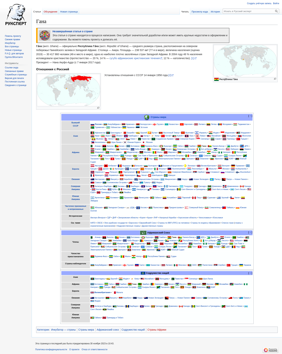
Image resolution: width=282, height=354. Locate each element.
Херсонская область (187, 217)
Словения (229, 172)
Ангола (110, 146)
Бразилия (128, 197)
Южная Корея (134, 142)
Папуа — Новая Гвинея (236, 179)
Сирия (218, 139)
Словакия (214, 172)
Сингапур (205, 139)
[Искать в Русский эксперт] (251, 11)
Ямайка (127, 192)
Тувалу (147, 182)
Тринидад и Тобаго (109, 192)
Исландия (134, 169)
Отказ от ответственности (94, 349)
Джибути (234, 146)
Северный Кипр (196, 207)
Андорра (126, 166)
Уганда (129, 159)
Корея (142, 217)
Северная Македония (181, 172)
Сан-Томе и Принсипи (147, 155)
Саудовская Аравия (165, 139)
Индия (216, 133)
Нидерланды (241, 169)
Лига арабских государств (115, 223)
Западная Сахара (116, 207)
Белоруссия (145, 124)
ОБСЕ (100, 223)
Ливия (247, 149)
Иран (107, 136)
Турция (244, 139)
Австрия (98, 166)
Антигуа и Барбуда (103, 186)
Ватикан (191, 166)
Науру (184, 179)
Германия (240, 166)
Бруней (143, 133)
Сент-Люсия (240, 189)
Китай (168, 136)
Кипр (157, 136)
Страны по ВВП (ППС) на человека (173, 223)
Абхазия (98, 207)
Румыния (144, 172)
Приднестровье (176, 207)
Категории (43, 329)
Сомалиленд (214, 207)
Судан (219, 155)
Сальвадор (170, 189)
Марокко (172, 152)
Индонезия (230, 133)
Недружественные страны (128, 226)
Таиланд (231, 139)
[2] (169, 75)
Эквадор (94, 201)
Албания (112, 166)
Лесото (221, 149)
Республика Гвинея (156, 256)
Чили (237, 197)
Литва (213, 124)
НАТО (92, 223)
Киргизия (188, 124)
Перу (199, 197)
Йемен (119, 136)
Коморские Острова (186, 149)
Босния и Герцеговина (173, 166)
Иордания (245, 133)
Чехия (144, 175)
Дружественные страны (152, 226)
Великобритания (208, 166)
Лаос (191, 136)
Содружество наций (133, 329)
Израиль (203, 133)
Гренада (202, 186)
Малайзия (216, 136)
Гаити (159, 186)
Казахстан (173, 124)
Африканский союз (108, 329)
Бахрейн (130, 133)
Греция (93, 169)
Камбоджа (132, 136)
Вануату (114, 179)
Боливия (114, 197)
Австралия (99, 179)
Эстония (144, 127)
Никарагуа (141, 189)
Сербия (200, 172)
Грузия (160, 124)
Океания (76, 179)
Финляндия (245, 172)
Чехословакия (205, 217)
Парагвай (186, 197)
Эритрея (190, 159)
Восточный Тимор (171, 133)
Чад (150, 159)
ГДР (109, 217)
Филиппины (100, 142)
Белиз (148, 186)
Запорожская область (128, 217)
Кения (168, 149)
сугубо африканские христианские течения (135, 58)
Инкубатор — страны (63, 329)
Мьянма (99, 139)
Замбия (110, 149)
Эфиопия (219, 159)
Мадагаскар (132, 152)
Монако (225, 169)
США (92, 192)
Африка (75, 152)
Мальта (212, 169)
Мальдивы (231, 136)
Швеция (171, 175)
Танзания (94, 159)
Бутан (154, 133)
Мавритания (115, 152)
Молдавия (226, 124)
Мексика (126, 189)
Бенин (122, 146)
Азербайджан (114, 124)
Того (107, 159)
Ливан (202, 136)
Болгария (152, 166)
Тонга (135, 182)
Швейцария (157, 175)
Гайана (158, 197)
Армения (130, 124)
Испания (148, 169)
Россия (98, 124)
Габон (180, 146)
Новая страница (69, 11)
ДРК (246, 146)
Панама (155, 189)
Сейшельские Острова (173, 155)
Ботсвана (135, 146)
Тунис (117, 159)
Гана (204, 146)
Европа (75, 169)
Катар (146, 136)
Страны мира (158, 117)
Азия (75, 136)
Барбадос (135, 186)
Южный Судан (178, 250)
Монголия (246, 136)
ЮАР (231, 159)
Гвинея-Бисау (218, 146)
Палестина (158, 207)
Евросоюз (133, 223)
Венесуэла (143, 197)
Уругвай (224, 197)
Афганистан (100, 133)
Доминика (216, 186)
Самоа (98, 182)
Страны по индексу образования (205, 223)
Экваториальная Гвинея (169, 159)
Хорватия (113, 175)
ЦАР (141, 159)
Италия (162, 169)
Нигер (214, 152)
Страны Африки (156, 329)
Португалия (128, 172)
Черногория (129, 175)
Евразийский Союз (148, 223)
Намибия (201, 152)
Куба (114, 189)
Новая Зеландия (201, 179)
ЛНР (156, 217)
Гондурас (188, 186)
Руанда (128, 155)
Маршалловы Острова (149, 179)
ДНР (114, 217)
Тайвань (230, 207)
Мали (159, 152)
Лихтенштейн (178, 169)
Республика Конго (111, 155)
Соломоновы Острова (117, 182)
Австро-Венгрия (98, 217)
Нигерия (226, 152)
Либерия (234, 149)
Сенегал (193, 155)
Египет (98, 149)
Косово (144, 207)
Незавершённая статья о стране (73, 31)
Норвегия (99, 172)
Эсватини (204, 159)
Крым (149, 217)
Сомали (206, 155)
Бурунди (167, 146)
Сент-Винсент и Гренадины (193, 189)
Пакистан (146, 139)
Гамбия (192, 146)
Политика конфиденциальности (51, 349)
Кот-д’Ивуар (206, 149)
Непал (111, 139)
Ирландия (119, 169)
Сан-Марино (160, 172)
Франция (99, 175)
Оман (132, 139)
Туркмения (99, 127)
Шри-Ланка (116, 142)
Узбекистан (115, 127)
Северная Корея (187, 139)
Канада (247, 186)
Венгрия (225, 166)
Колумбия (171, 197)
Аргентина (99, 197)
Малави (147, 152)
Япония (149, 142)
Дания (105, 169)
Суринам (211, 197)
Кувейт (180, 136)
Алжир (98, 146)
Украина (130, 127)
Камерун (155, 149)
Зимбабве (124, 149)
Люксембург (197, 169)
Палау (217, 179)
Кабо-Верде (140, 149)
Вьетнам (189, 133)
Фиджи (159, 182)
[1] (192, 58)
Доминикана (232, 186)
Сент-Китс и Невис (220, 189)
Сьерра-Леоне (234, 155)
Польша (113, 172)
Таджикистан (243, 124)
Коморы (173, 240)
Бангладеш (115, 133)
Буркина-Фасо (151, 146)
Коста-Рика (101, 189)
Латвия (202, 124)
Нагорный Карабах (167, 217)
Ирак (97, 136)
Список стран (228, 223)
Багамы (121, 186)
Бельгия (138, 166)
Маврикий (99, 152)
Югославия (218, 217)
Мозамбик (186, 152)
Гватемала (173, 186)
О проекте (74, 349)
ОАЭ (122, 139)
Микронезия (170, 179)
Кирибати (128, 179)
